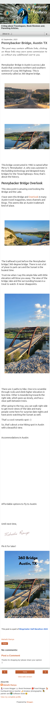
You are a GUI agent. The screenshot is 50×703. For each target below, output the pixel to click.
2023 (33, 629)
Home (25, 672)
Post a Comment (10, 655)
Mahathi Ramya (10, 685)
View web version (25, 677)
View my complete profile (11, 697)
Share (5, 643)
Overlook (33, 197)
